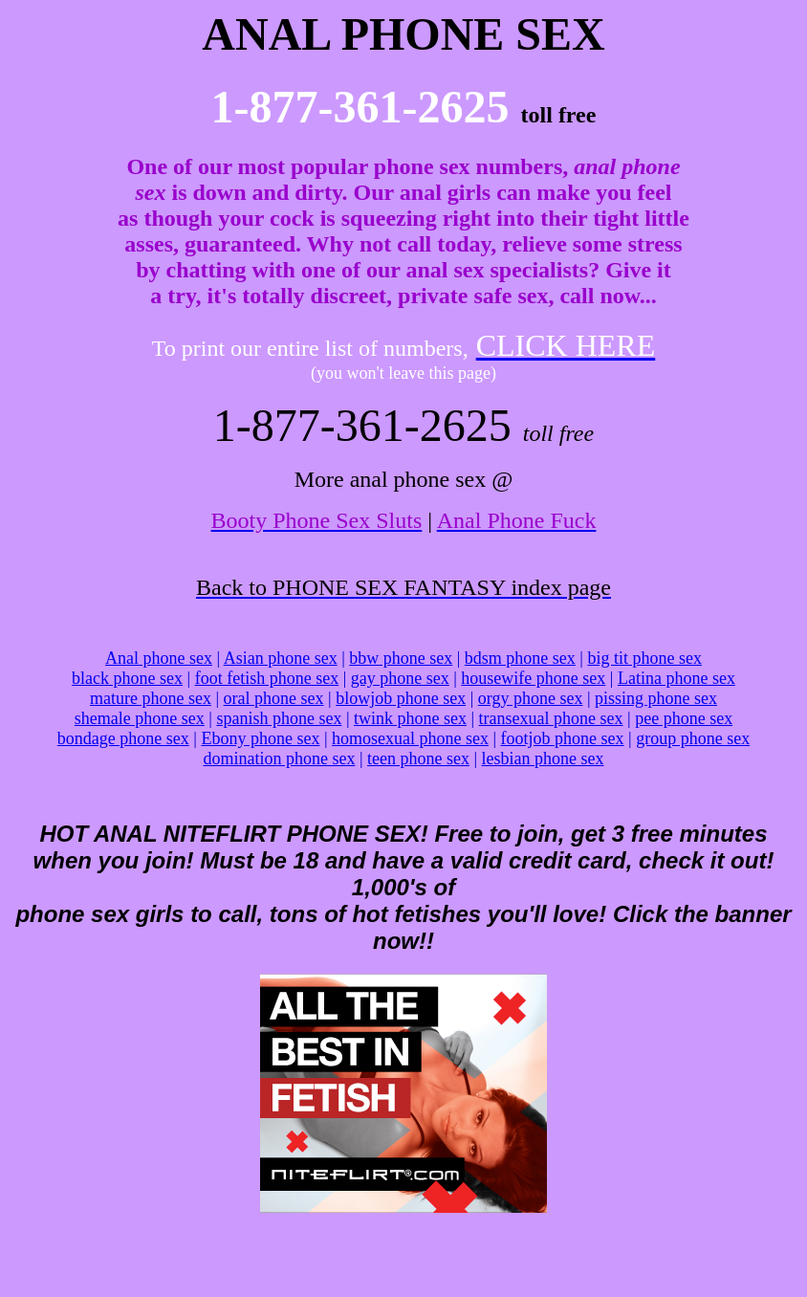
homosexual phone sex (410, 738)
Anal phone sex (158, 658)
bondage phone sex (123, 738)
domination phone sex (279, 758)
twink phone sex (410, 718)
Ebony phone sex (260, 738)
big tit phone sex (644, 658)
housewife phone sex (533, 678)
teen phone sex (418, 758)
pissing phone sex (656, 698)
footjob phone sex (562, 738)
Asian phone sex (281, 658)
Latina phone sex (676, 678)
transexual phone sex (551, 718)
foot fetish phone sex (266, 678)
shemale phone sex (140, 718)
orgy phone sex (530, 698)
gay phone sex (400, 678)
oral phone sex (274, 698)
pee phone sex (683, 718)
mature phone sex (150, 698)
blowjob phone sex (401, 698)
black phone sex (127, 678)
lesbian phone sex (543, 758)
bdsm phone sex (520, 658)
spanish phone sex (278, 718)
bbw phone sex (400, 658)
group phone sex (693, 738)
